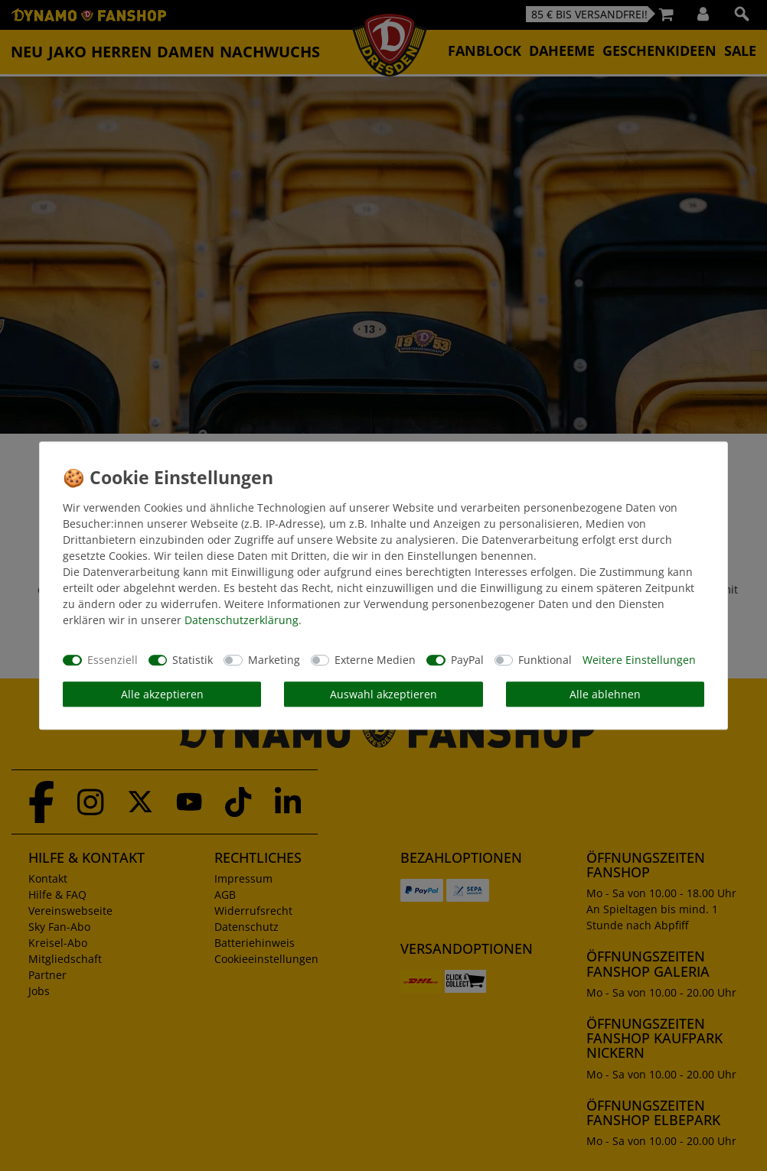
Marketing (274, 659)
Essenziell (112, 659)
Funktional (545, 659)
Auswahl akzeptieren (383, 694)
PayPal (467, 659)
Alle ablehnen (605, 694)
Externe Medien (375, 659)
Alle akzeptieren (162, 694)
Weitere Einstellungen (639, 659)
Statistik (192, 659)
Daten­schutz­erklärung (241, 620)
